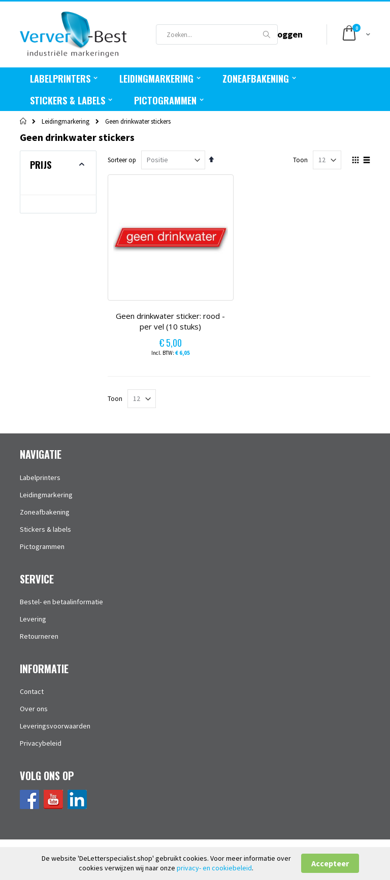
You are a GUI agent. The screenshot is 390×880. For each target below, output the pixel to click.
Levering (33, 619)
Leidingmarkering (65, 121)
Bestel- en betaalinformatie (61, 601)
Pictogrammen (42, 546)
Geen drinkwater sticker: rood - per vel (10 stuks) (170, 321)
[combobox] (217, 34)
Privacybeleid (40, 743)
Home (23, 121)
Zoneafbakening (45, 512)
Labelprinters (40, 477)
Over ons (34, 708)
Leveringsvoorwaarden (55, 725)
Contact (32, 691)
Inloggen (285, 34)
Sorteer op (122, 160)
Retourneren (39, 636)
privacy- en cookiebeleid (214, 867)
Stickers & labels (45, 529)
